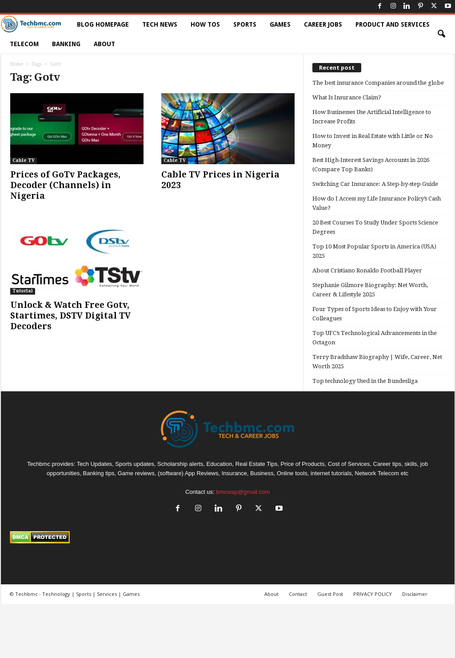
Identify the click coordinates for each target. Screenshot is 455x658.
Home (16, 64)
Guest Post (330, 594)
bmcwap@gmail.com (243, 492)
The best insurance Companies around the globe (378, 82)
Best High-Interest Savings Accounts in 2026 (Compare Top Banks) (370, 165)
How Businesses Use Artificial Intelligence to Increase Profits (371, 117)
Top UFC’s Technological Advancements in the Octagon (374, 338)
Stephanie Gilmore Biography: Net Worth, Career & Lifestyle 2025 (370, 290)
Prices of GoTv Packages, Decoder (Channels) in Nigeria (65, 185)
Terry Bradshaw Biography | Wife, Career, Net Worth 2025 (377, 362)
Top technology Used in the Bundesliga (365, 381)
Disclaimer (414, 594)
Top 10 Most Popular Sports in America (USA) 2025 (374, 251)
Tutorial (22, 290)
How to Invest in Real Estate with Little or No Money (372, 141)
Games (280, 24)
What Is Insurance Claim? (346, 97)
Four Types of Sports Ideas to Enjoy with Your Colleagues (374, 314)
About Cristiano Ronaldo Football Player (367, 270)
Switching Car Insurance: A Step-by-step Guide (375, 184)
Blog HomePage (103, 24)
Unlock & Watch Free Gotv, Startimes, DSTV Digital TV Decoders (70, 315)
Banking (66, 43)
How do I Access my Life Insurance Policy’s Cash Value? (376, 203)
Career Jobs (323, 24)
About (104, 43)
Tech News (159, 24)
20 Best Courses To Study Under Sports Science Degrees (375, 227)
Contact (298, 594)
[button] (441, 34)
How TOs (205, 24)
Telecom (24, 43)
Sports (244, 24)
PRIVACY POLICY (372, 594)
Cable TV (23, 160)
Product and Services (392, 24)
